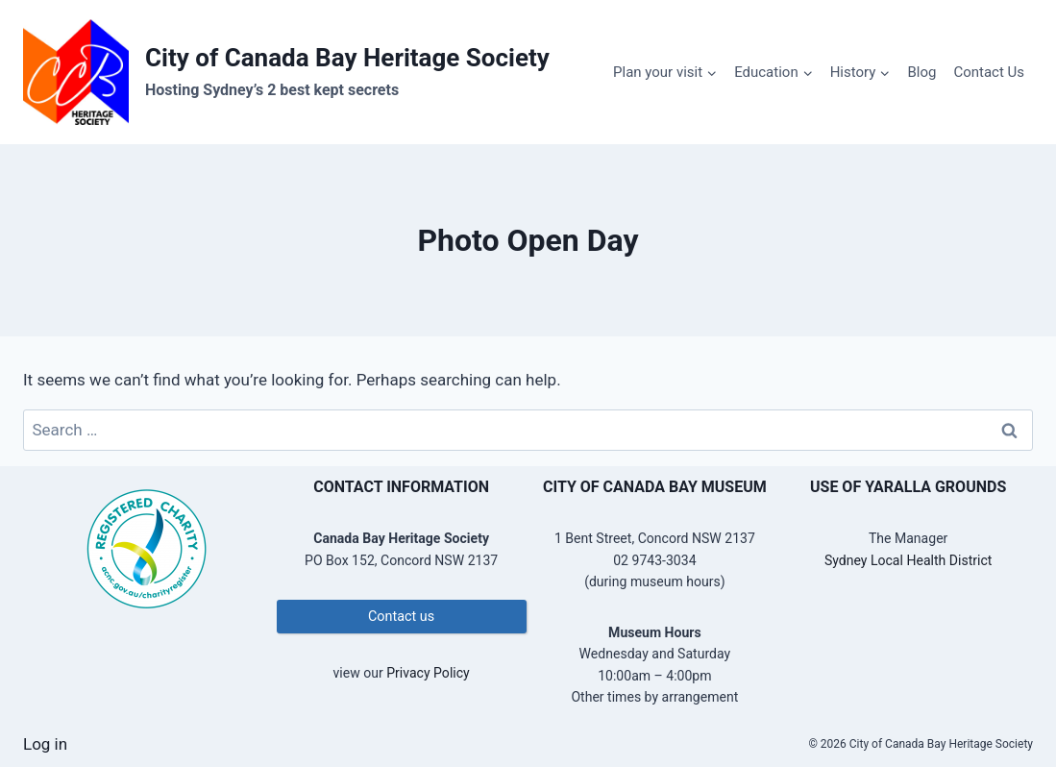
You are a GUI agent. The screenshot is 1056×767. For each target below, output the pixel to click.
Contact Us (988, 72)
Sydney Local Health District (908, 560)
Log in (45, 744)
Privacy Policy (427, 672)
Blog (921, 72)
